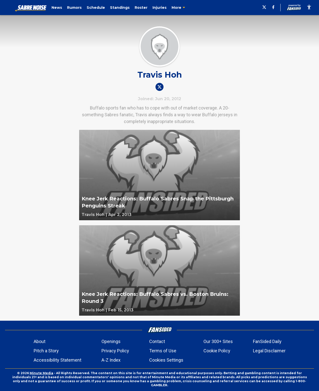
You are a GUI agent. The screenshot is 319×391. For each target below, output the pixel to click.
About (39, 341)
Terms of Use (162, 350)
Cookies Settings (166, 360)
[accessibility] (309, 8)
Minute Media (41, 373)
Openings (111, 341)
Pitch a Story (46, 350)
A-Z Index (111, 360)
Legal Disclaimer (269, 350)
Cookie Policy (216, 350)
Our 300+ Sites (218, 341)
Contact (157, 341)
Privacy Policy (115, 350)
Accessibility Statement (57, 360)
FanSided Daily (267, 341)
